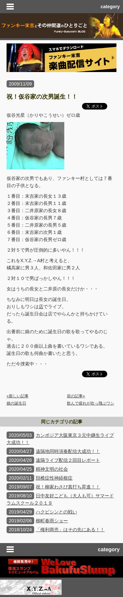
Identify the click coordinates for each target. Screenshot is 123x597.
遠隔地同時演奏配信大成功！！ (68, 451)
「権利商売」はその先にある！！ (70, 529)
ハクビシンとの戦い (56, 511)
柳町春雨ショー (52, 520)
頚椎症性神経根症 (54, 478)
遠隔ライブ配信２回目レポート (68, 460)
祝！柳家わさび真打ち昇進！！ (68, 486)
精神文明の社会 (52, 469)
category (110, 6)
